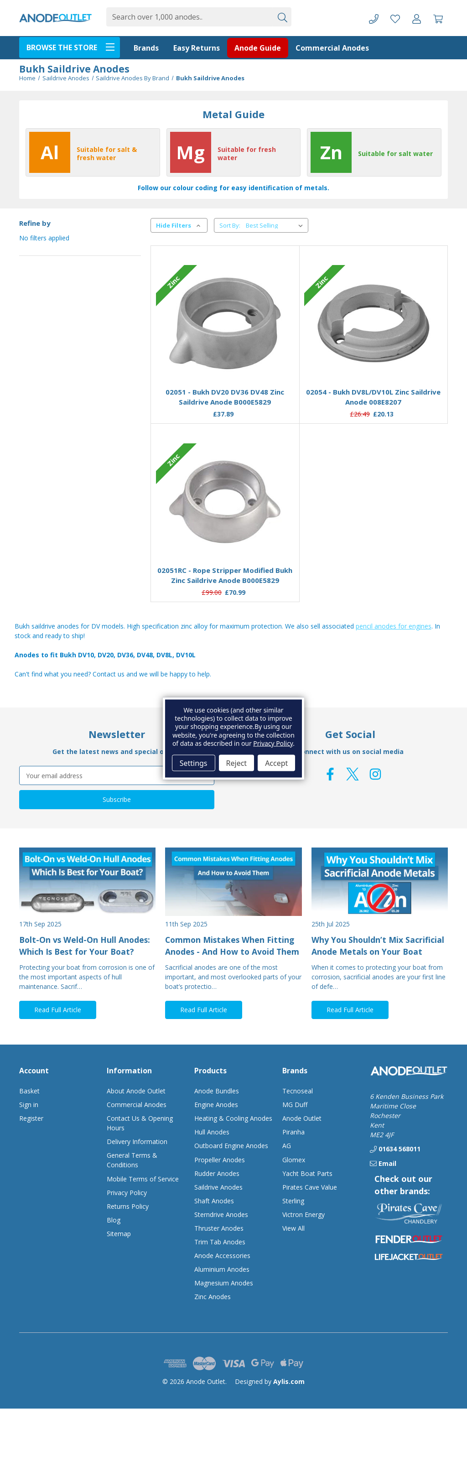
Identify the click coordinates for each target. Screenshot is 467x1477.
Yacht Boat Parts (307, 1173)
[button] (408, 1213)
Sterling (293, 1200)
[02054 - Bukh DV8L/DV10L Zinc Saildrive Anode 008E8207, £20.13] (373, 323)
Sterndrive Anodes (221, 1214)
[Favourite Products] (395, 18)
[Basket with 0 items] (438, 18)
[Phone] (374, 18)
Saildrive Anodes (218, 1187)
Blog (113, 1220)
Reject (236, 763)
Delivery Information (137, 1141)
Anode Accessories (222, 1255)
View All (293, 1228)
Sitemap (119, 1233)
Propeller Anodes (219, 1159)
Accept (276, 763)
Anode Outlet (302, 1118)
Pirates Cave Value (309, 1187)
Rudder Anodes (216, 1173)
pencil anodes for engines (393, 626)
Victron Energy (303, 1214)
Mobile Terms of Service (143, 1179)
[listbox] (276, 225)
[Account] (416, 18)
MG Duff (294, 1104)
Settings (194, 763)
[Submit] (281, 16)
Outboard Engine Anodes (231, 1145)
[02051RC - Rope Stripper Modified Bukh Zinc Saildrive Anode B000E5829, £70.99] (225, 502)
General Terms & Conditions (132, 1160)
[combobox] (189, 16)
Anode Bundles (216, 1091)
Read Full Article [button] (57, 1009)
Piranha (293, 1132)
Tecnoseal (297, 1091)
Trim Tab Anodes (219, 1242)
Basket (29, 1091)
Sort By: (229, 225)
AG (286, 1145)
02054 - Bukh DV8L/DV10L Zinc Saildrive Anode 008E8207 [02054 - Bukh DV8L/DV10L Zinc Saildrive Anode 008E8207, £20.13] (373, 397)
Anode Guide (257, 48)
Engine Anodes (216, 1104)
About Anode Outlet (136, 1091)
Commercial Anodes (332, 48)
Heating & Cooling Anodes (233, 1118)
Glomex (293, 1159)
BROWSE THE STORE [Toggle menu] (73, 46)
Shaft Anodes (214, 1200)
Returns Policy (128, 1206)
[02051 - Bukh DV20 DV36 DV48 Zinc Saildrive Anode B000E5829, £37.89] (225, 323)
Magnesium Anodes (223, 1283)
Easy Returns (196, 48)
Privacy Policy (127, 1192)
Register (31, 1118)
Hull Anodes (211, 1132)
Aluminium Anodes (221, 1269)
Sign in (28, 1104)
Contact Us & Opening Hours (140, 1123)
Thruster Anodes (219, 1228)
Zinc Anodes (212, 1296)
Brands (146, 48)
